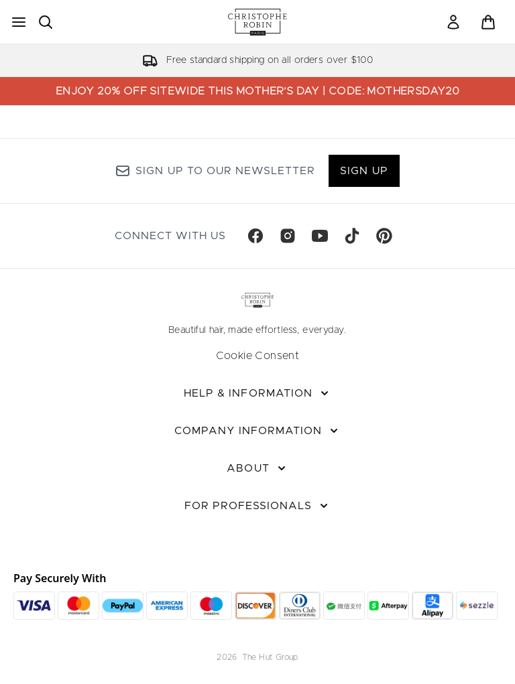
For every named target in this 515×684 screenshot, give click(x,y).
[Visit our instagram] (288, 236)
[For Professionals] (257, 506)
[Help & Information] (257, 393)
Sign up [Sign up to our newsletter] (364, 170)
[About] (257, 468)
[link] (453, 22)
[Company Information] (257, 431)
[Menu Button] (19, 22)
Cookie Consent (258, 355)
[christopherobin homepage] (257, 22)
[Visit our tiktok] (352, 236)
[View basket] (488, 22)
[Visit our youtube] (320, 236)
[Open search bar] (46, 22)
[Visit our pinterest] (384, 236)
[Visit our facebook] (255, 236)
